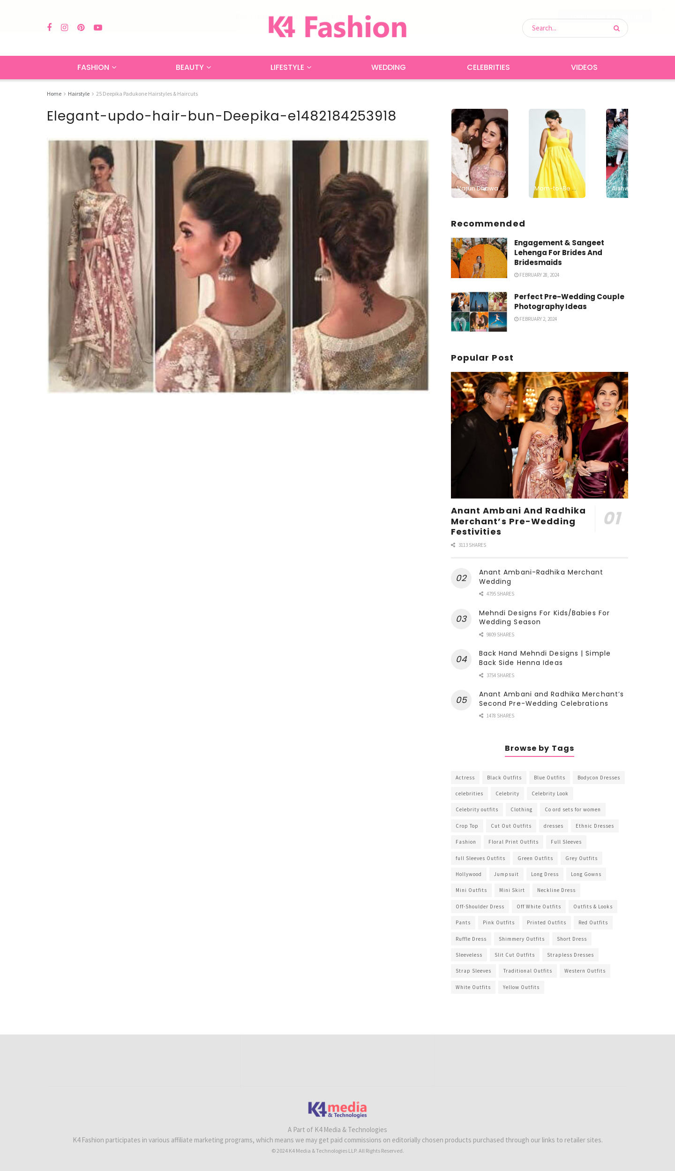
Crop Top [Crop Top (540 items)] (467, 825)
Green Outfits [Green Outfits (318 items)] (535, 857)
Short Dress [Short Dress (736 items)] (572, 938)
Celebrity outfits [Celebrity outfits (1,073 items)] (477, 809)
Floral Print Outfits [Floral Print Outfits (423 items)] (513, 842)
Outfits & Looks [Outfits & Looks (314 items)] (593, 906)
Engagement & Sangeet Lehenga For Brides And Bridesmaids (559, 252)
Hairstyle (79, 93)
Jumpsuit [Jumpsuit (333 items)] (506, 874)
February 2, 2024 (535, 319)
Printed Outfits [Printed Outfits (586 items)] (546, 922)
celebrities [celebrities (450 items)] (469, 793)
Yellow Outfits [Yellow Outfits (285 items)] (521, 986)
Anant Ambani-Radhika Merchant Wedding (541, 576)
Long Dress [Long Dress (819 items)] (545, 874)
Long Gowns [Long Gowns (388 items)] (586, 874)
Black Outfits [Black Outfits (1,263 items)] (504, 777)
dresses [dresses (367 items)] (553, 825)
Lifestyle (287, 67)
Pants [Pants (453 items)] (463, 922)
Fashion (93, 67)
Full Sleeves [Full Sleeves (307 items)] (566, 842)
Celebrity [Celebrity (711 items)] (507, 793)
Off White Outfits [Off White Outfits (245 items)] (539, 906)
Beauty (190, 67)
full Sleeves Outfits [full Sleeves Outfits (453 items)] (480, 857)
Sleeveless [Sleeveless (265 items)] (469, 955)
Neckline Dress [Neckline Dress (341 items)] (556, 890)
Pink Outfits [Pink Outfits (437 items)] (499, 922)
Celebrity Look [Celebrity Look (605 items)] (550, 793)
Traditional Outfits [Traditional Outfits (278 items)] (527, 970)
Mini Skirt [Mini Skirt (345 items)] (512, 890)
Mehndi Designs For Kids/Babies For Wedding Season (544, 617)
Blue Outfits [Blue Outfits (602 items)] (549, 777)
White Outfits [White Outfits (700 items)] (473, 986)
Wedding (388, 67)
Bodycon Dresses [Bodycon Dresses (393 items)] (599, 777)
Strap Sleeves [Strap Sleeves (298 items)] (473, 970)
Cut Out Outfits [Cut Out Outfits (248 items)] (511, 825)
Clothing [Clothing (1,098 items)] (521, 809)
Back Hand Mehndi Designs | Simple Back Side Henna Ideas (545, 658)
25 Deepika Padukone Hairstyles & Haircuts (147, 93)
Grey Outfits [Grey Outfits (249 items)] (581, 857)
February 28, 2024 (536, 274)
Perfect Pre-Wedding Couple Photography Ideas (569, 301)
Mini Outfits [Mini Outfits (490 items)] (471, 890)
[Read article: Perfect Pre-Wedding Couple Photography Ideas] (479, 312)
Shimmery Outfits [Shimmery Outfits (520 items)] (522, 938)
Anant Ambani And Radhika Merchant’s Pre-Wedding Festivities (518, 521)
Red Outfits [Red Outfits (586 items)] (593, 922)
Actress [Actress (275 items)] (465, 777)
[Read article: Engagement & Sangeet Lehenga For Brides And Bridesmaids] (479, 257)
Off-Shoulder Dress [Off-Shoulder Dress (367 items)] (480, 906)
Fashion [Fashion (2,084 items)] (466, 842)
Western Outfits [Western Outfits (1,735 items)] (585, 970)
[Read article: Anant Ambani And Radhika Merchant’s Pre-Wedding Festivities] (539, 435)
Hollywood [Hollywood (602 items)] (469, 874)
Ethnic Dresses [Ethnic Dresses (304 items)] (595, 825)
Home (54, 93)
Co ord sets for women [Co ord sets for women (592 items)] (573, 809)
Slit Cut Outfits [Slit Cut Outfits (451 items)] (515, 955)
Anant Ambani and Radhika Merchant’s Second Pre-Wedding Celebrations (551, 698)
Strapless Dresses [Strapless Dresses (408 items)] (570, 955)
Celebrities (488, 67)
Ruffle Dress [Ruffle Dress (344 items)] (471, 938)
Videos (584, 67)
